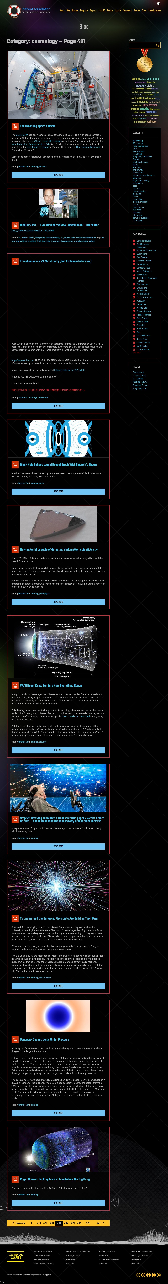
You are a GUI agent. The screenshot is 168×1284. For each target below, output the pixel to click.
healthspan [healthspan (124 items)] (149, 98)
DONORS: (102, 1255)
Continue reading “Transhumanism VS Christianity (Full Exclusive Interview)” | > (48, 390)
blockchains (138, 207)
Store (144, 10)
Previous (20, 1223)
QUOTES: (134, 1263)
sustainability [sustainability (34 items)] (142, 119)
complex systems (141, 218)
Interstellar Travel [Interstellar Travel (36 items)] (154, 102)
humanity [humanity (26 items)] (157, 99)
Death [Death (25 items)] (157, 92)
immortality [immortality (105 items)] (142, 101)
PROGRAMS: (135, 1259)
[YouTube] (154, 1275)
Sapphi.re (48, 1275)
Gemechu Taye (143, 268)
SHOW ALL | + (137, 353)
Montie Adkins (143, 342)
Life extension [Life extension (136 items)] (150, 105)
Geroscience (138, 372)
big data (136, 188)
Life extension (55, 241)
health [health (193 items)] (139, 98)
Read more (58, 175)
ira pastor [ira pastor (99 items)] (137, 105)
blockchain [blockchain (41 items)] (154, 89)
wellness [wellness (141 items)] (151, 121)
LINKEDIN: (102, 1252)
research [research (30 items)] (147, 115)
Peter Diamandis (140, 146)
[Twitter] (143, 1275)
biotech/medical (140, 202)
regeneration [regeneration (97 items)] (138, 115)
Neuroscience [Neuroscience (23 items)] (157, 109)
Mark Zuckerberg (140, 162)
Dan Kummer (143, 284)
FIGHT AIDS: (38, 1259)
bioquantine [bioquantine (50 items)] (151, 82)
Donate (110, 10)
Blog (68, 10)
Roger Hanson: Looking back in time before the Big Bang (55, 1179)
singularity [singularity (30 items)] (156, 115)
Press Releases (154, 10)
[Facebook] (138, 1275)
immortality (46, 241)
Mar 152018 (15, 1039)
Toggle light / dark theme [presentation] (158, 3)
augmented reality (141, 180)
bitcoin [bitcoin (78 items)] (148, 89)
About (62, 10)
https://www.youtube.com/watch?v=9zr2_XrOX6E (33, 231)
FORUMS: (102, 1263)
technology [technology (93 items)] (152, 118)
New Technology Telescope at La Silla (31, 144)
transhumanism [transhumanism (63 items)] (140, 122)
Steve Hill (141, 325)
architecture (138, 172)
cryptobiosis (32, 241)
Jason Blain (142, 339)
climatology (138, 215)
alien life (31, 238)
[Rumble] (159, 1275)
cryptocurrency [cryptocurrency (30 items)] (148, 92)
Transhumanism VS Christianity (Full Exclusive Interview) (56, 261)
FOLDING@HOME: (105, 1259)
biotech (24, 241)
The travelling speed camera (37, 126)
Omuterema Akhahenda (142, 289)
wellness (92, 241)
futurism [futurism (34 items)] (156, 95)
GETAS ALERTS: (136, 1252)
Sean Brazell (142, 318)
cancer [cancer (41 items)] (141, 92)
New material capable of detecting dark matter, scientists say (59, 549)
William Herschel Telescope (48, 141)
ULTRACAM (22, 135)
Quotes (137, 10)
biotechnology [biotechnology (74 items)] (138, 89)
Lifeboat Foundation (23, 1275)
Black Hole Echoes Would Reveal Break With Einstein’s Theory (58, 464)
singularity (42, 742)
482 (66, 1223)
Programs (84, 10)
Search (157, 45)
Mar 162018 (15, 918)
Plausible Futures (140, 385)
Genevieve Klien (23, 166)
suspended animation (81, 241)
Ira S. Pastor (22, 238)
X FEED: (36, 1255)
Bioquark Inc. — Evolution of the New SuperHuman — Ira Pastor (59, 225)
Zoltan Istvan (22, 397)
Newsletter (127, 10)
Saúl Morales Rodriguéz (143, 245)
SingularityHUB (139, 388)
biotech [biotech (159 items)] (151, 85)
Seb (138, 332)
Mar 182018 (15, 686)
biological (137, 194)
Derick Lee (141, 304)
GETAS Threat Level (16, 1256)
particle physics (44, 593)
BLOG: (68, 1255)
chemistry (137, 212)
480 (52, 1223)
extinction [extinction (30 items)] (145, 95)
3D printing (138, 141)
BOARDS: (134, 1255)
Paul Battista (142, 264)
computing (138, 220)
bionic (135, 196)
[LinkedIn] (148, 1275)
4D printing (138, 143)
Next (99, 1223)
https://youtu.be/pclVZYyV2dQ (69, 370)
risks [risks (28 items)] (151, 115)
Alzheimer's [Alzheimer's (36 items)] (144, 79)
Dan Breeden (142, 257)
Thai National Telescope (88, 147)
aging (135, 164)
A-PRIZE (101, 10)
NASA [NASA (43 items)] (151, 109)
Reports (93, 10)
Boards (75, 10)
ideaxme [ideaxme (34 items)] (133, 102)
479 (45, 1223)
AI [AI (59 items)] (139, 79)
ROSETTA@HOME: (40, 1263)
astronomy (138, 178)
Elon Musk (137, 154)
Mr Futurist (138, 379)
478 (39, 1223)
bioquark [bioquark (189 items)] (141, 86)
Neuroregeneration (67, 241)
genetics (67, 238)
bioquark (19, 241)
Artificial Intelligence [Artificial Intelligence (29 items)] (140, 82)
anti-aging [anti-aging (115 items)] (153, 79)
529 (88, 1223)
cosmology (34, 166)
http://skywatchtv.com (23, 360)
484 (79, 1223)
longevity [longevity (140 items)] (144, 109)
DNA (62, 238)
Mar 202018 (15, 549)
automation (138, 183)
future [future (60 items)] (150, 95)
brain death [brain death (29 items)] (135, 92)
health (73, 238)
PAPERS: (69, 1263)
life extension (80, 238)
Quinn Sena (142, 254)
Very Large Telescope (38, 147)
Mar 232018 (15, 225)
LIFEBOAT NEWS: (72, 1252)
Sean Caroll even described (76, 716)
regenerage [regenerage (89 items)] (151, 112)
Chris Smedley (143, 349)
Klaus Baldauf (143, 294)
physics (41, 483)
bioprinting (138, 199)
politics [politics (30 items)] (136, 112)
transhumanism (90, 238)
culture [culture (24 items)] (153, 92)
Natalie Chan (142, 322)
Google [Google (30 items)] (132, 99)
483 (73, 1223)
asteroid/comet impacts (143, 175)
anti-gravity (138, 170)
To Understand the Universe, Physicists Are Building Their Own (59, 918)
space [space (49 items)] (135, 118)
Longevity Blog (139, 375)
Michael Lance (143, 335)
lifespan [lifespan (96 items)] (135, 108)
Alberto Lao (142, 308)
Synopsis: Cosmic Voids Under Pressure (44, 1039)
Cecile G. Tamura (144, 297)
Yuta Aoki (141, 301)
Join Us (118, 10)
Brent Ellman (142, 328)
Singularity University (142, 156)
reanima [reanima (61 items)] (142, 112)
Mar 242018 (15, 126)
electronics (43, 166)
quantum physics (45, 978)
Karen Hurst (142, 274)
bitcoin (136, 204)
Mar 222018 (15, 261)
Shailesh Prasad (144, 261)
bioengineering (40, 238)
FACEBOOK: (38, 1252)
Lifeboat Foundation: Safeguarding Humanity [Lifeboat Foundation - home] (29, 11)
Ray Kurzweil (138, 151)
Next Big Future (140, 382)
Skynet (136, 159)
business (49, 238)
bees (135, 186)
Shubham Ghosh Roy (146, 250)
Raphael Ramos (144, 315)
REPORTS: (70, 1259)
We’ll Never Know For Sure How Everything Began (51, 685)
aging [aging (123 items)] (135, 79)
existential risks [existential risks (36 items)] (137, 95)
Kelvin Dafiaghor (144, 271)
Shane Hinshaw (144, 311)
